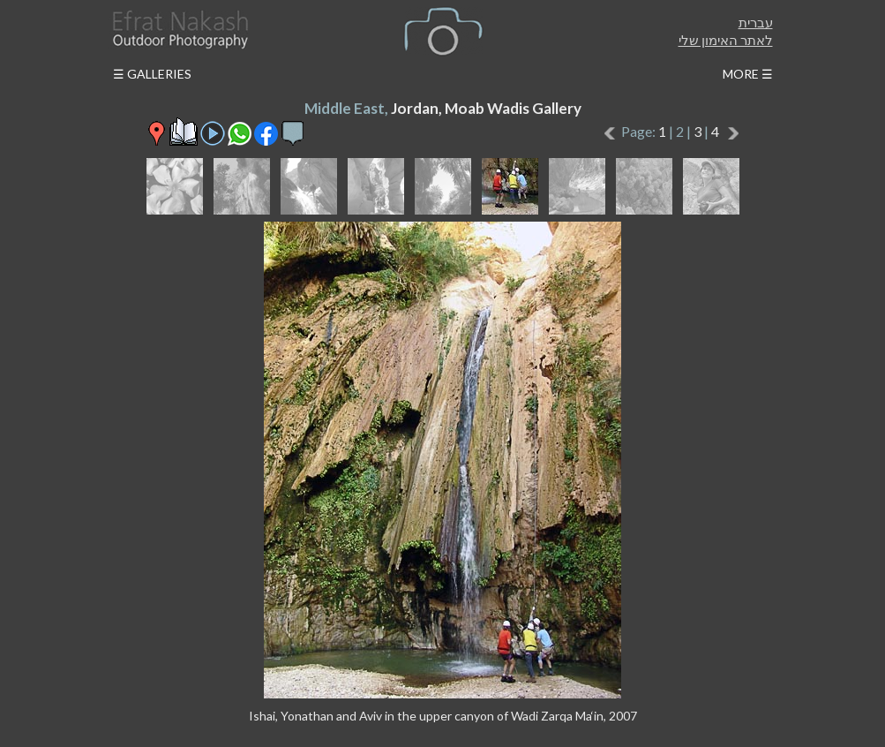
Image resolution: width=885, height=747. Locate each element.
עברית (756, 22)
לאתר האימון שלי (726, 40)
